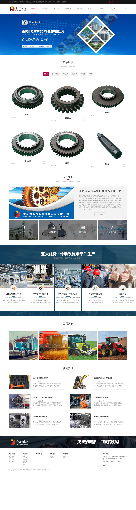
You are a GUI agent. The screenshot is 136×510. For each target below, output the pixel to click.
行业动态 (52, 457)
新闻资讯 (79, 9)
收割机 (83, 74)
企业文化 (11, 457)
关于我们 (45, 9)
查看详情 (100, 214)
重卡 (90, 74)
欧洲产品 (75, 74)
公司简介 (11, 456)
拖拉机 (46, 74)
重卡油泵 (65, 74)
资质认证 (65, 457)
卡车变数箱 (55, 74)
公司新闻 (52, 456)
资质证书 (91, 9)
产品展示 (56, 9)
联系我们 (102, 9)
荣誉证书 (65, 456)
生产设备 (11, 459)
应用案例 (68, 9)
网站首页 (34, 9)
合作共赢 (11, 461)
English (113, 9)
